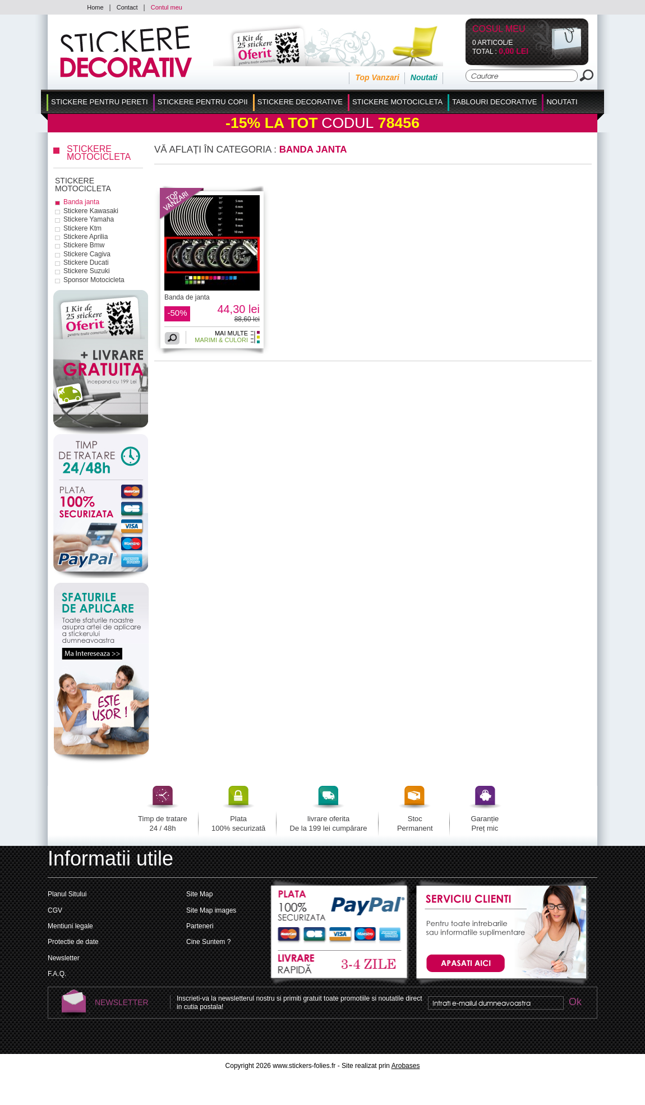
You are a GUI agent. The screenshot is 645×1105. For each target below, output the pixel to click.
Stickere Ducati (86, 262)
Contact (127, 7)
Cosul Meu (499, 29)
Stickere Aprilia (85, 237)
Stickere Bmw (83, 245)
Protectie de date (73, 942)
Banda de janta (187, 297)
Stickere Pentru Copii (203, 102)
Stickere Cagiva (86, 254)
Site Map (199, 894)
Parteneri (200, 926)
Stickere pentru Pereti (99, 102)
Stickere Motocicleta (397, 102)
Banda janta (81, 202)
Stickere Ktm (82, 228)
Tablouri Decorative (494, 102)
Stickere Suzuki (86, 271)
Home (95, 7)
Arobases (405, 1066)
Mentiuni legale (70, 926)
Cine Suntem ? (208, 942)
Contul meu (166, 7)
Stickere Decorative (300, 102)
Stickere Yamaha (88, 219)
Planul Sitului (67, 894)
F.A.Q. (57, 974)
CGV (55, 910)
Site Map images (211, 910)
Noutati (424, 77)
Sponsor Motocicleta (94, 280)
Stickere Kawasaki (90, 211)
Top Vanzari (377, 77)
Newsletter (64, 958)
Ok (575, 1002)
